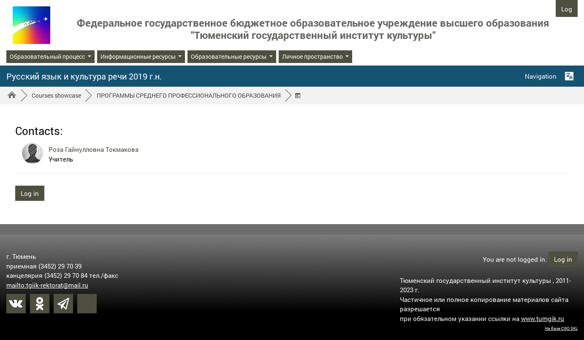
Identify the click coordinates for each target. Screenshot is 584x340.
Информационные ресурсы (139, 56)
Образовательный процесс (48, 56)
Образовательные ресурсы (229, 56)
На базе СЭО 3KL (561, 328)
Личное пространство (313, 56)
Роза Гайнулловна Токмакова (94, 149)
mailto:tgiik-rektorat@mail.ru (47, 285)
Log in (566, 11)
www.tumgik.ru (542, 318)
